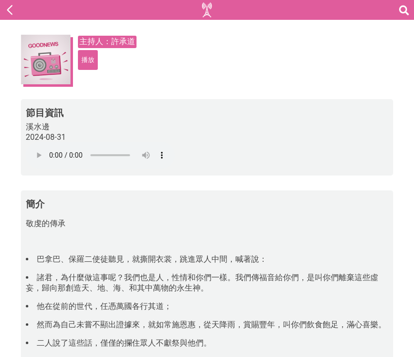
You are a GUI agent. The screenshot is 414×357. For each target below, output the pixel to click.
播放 (87, 59)
